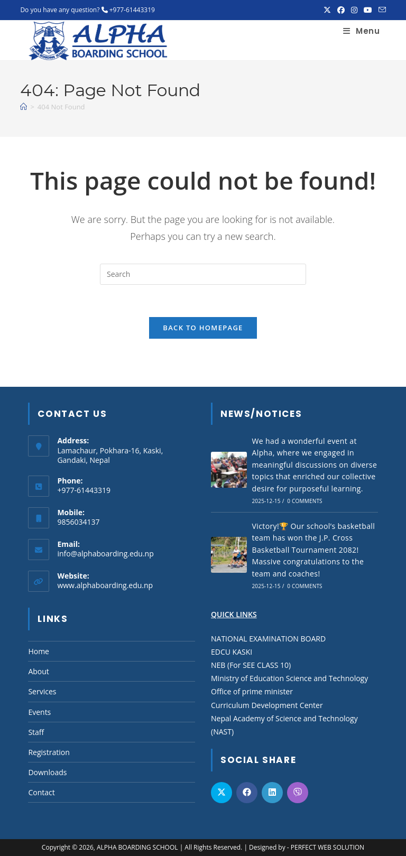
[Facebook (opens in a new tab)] (341, 10)
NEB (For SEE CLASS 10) (251, 665)
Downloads (47, 772)
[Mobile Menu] (361, 30)
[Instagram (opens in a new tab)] (354, 10)
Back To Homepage (203, 327)
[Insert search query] (203, 274)
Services (42, 691)
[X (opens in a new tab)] (327, 10)
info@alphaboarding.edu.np (105, 553)
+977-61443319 (132, 9)
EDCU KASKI (231, 652)
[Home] (23, 106)
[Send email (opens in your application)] (380, 10)
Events (39, 712)
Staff (36, 732)
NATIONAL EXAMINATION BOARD (268, 639)
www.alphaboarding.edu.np (105, 585)
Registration (48, 752)
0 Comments (304, 501)
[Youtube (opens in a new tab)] (368, 10)
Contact (41, 792)
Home (38, 651)
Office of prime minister (252, 691)
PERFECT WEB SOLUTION (327, 847)
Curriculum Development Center (267, 705)
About (38, 671)
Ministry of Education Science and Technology (289, 678)
